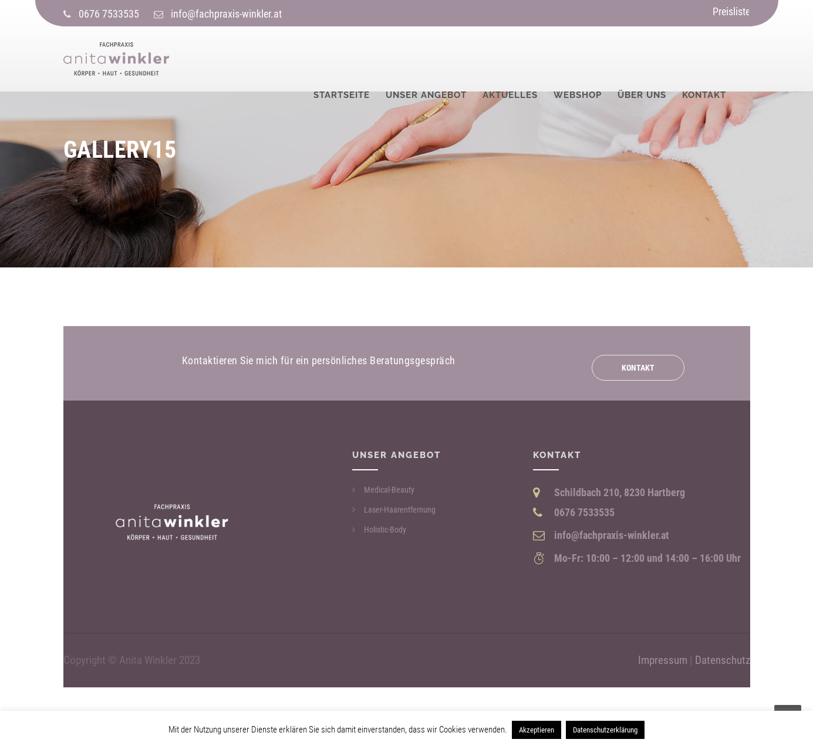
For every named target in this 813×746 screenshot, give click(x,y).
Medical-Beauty (389, 489)
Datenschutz (722, 660)
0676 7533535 (109, 14)
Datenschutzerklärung (605, 729)
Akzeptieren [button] (536, 729)
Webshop (578, 60)
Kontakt (704, 60)
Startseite (341, 60)
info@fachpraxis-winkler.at (226, 14)
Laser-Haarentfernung (400, 509)
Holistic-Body (385, 529)
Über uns (642, 60)
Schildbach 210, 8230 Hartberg (619, 492)
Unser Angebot (426, 60)
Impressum (662, 660)
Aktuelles (510, 60)
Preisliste (731, 11)
